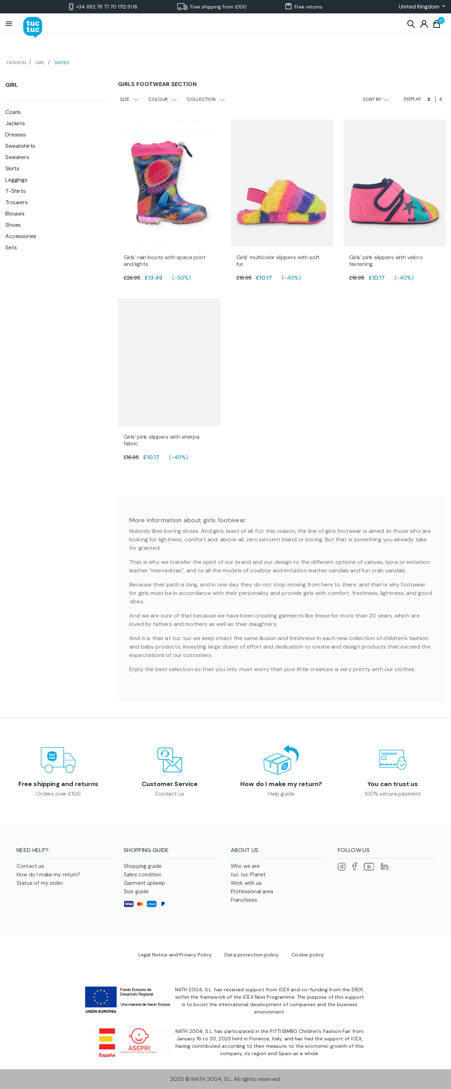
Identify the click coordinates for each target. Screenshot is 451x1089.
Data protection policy (251, 954)
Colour (162, 99)
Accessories (20, 236)
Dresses (15, 134)
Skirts (12, 168)
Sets (11, 247)
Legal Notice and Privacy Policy (175, 954)
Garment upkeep (144, 883)
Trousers (16, 202)
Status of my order (40, 883)
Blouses (15, 213)
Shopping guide (143, 866)
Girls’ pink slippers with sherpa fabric (161, 440)
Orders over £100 (58, 793)
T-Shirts (15, 191)
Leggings (16, 179)
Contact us (169, 793)
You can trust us (392, 784)
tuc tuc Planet (248, 874)
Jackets (15, 123)
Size (129, 99)
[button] (419, 6)
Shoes (13, 225)
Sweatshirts (20, 146)
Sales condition (142, 874)
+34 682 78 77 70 (103, 7)
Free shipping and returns (58, 784)
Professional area (252, 891)
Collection (206, 99)
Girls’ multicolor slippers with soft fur (278, 261)
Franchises (244, 900)
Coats (13, 112)
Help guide (281, 793)
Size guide (136, 891)
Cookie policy (307, 954)
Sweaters (17, 157)
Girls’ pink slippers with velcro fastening (386, 261)
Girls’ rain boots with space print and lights (165, 261)
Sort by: (376, 99)
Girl (11, 85)
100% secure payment (392, 793)
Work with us (246, 883)
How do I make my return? (281, 784)
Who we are (245, 866)
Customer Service (170, 784)
